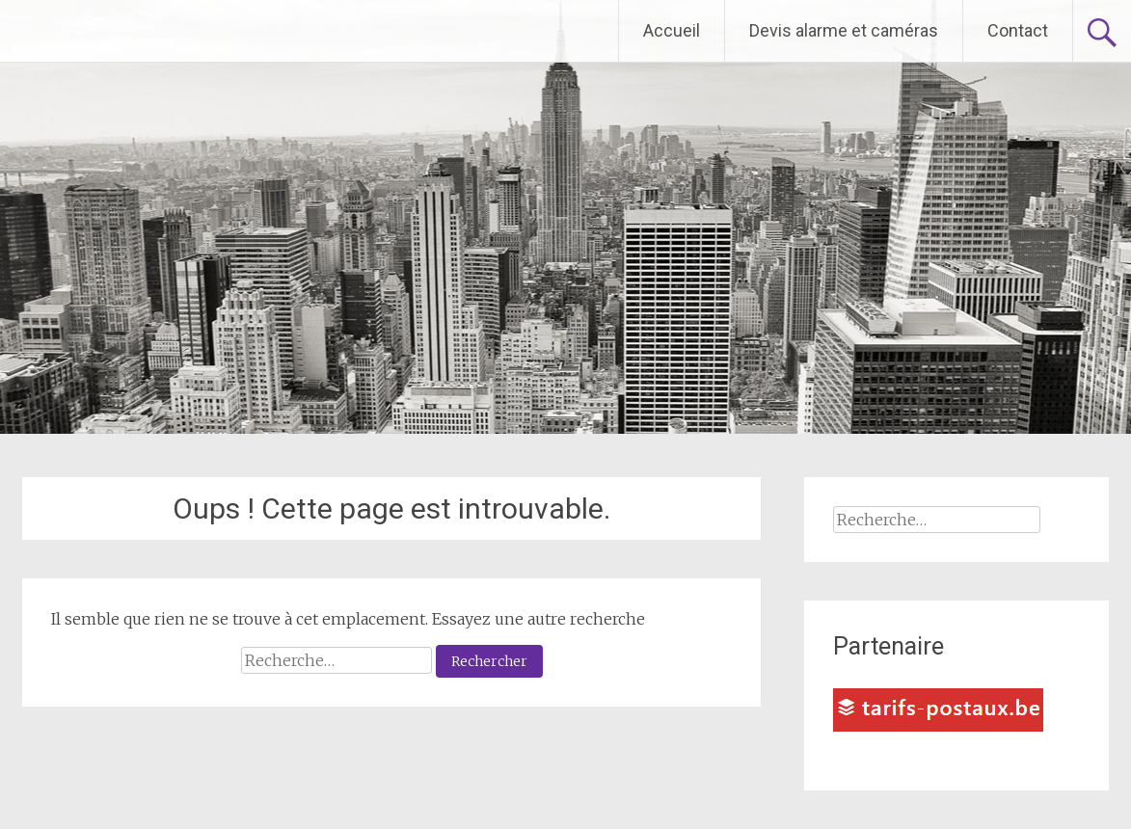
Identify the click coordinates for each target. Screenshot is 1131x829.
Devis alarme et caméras (843, 30)
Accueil (671, 30)
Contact (1017, 30)
